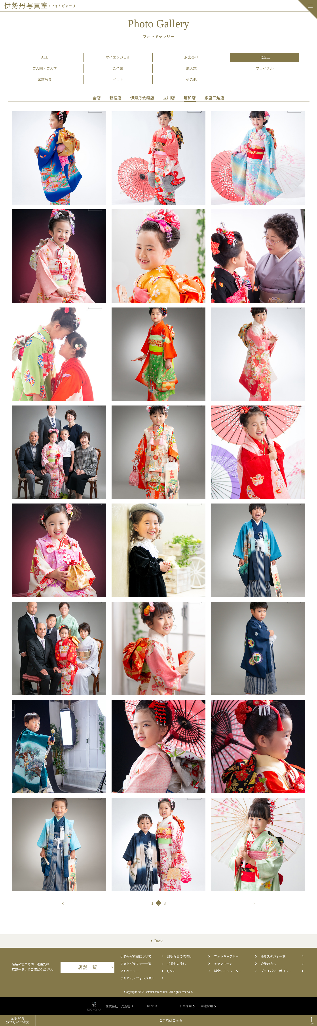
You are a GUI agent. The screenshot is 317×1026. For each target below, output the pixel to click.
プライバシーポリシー (282, 970)
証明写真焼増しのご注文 (18, 1020)
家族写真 (45, 79)
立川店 (169, 97)
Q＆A (188, 970)
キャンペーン (235, 963)
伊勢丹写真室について (141, 956)
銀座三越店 (214, 97)
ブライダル (264, 68)
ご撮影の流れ (188, 963)
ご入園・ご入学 (44, 68)
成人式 (191, 68)
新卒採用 (187, 1006)
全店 (97, 97)
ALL (44, 57)
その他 (191, 79)
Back (158, 941)
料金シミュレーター (235, 970)
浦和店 (190, 97)
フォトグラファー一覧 (141, 963)
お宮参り (191, 57)
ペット (118, 79)
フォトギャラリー (235, 956)
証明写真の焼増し (188, 956)
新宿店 (115, 97)
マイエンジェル (118, 57)
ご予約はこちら (171, 1020)
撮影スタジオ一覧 (282, 956)
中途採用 (208, 1006)
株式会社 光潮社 (119, 1006)
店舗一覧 (95, 967)
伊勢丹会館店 (142, 97)
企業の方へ (282, 963)
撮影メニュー (141, 970)
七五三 (264, 57)
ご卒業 (118, 68)
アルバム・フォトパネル (141, 978)
